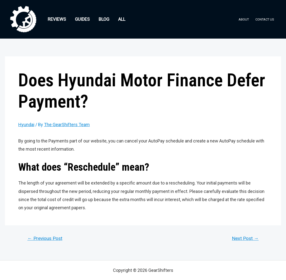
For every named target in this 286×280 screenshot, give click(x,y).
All (121, 19)
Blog (104, 19)
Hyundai (26, 124)
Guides (82, 19)
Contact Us (264, 19)
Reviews (57, 19)
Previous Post (44, 238)
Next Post (245, 238)
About (244, 19)
